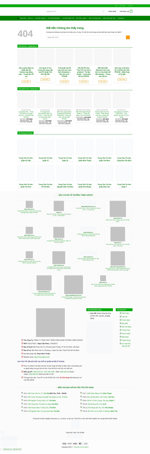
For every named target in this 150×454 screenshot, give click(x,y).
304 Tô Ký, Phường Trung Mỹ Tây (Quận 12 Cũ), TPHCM (47, 397)
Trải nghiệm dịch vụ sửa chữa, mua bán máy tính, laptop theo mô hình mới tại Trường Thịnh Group (59, 268)
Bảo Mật (125, 323)
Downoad (121, 18)
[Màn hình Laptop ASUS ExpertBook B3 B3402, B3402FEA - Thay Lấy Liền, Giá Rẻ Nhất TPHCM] (64, 99)
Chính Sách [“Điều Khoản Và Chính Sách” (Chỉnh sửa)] (126, 320)
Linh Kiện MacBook (54, 18)
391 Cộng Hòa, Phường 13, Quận (43, 404)
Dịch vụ (30, 18)
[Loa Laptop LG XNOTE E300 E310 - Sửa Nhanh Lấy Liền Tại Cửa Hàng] (121, 99)
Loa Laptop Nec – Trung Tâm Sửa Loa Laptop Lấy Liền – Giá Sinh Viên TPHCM (26, 114)
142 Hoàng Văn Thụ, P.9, (100, 407)
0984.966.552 (17, 449)
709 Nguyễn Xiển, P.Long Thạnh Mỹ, (44, 411)
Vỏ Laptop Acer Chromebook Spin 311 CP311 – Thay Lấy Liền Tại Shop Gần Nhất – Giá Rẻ (45, 115)
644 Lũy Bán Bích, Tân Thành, (100, 397)
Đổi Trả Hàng (126, 327)
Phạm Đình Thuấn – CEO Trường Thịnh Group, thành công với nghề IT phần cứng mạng (118, 269)
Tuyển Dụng (126, 340)
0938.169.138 (7, 449)
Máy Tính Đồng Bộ (95, 18)
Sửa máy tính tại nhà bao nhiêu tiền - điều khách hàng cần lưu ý (88, 259)
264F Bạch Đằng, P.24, (99, 393)
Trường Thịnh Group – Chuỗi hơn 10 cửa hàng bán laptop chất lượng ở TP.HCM (74, 297)
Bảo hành (125, 337)
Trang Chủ (22, 18)
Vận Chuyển (126, 333)
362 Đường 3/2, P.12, (97, 404)
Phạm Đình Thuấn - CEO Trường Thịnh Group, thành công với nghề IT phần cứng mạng (29, 237)
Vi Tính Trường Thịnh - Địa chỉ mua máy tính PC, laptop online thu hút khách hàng (44, 294)
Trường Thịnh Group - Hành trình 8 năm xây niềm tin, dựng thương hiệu (88, 234)
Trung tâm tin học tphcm (81, 447)
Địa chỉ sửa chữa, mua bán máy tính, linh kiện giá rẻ (118, 220)
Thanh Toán (126, 330)
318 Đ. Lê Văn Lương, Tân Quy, (100, 400)
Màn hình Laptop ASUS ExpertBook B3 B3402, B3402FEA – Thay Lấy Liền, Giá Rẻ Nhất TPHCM (64, 115)
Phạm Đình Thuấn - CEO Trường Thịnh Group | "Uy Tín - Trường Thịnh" (59, 214)
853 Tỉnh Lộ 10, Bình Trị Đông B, (102, 411)
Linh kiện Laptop (40, 18)
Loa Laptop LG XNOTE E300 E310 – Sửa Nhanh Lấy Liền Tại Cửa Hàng (121, 114)
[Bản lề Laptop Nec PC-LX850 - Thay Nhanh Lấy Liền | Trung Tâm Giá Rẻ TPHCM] (102, 99)
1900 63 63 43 (38, 372)
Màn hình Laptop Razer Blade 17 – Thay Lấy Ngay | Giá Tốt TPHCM (83, 113)
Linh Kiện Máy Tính (68, 18)
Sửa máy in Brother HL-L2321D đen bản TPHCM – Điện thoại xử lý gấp (122, 71)
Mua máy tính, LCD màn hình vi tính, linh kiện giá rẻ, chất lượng (117, 245)
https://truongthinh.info (41, 357)
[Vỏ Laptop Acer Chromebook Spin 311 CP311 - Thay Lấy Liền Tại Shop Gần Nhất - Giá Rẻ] (45, 99)
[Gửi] (103, 11)
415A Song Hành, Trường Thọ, (42, 407)
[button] (112, 11)
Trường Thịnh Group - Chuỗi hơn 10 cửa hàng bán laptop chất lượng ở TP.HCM (29, 211)
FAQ (116, 5)
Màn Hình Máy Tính (109, 18)
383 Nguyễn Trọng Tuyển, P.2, (42, 400)
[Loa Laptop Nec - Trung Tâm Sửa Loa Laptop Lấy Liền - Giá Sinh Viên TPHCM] (26, 99)
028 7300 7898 (49, 372)
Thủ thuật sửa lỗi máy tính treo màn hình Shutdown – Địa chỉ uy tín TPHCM (64, 72)
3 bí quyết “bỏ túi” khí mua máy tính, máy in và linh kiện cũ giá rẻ (59, 241)
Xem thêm (26, 81)
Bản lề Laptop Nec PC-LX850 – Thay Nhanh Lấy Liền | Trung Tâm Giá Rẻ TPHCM (102, 114)
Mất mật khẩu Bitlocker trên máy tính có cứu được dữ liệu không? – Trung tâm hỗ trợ (102, 72)
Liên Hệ (130, 5)
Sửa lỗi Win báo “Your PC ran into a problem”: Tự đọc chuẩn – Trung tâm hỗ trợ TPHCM (83, 72)
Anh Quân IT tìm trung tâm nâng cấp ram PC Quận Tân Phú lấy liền (45, 71)
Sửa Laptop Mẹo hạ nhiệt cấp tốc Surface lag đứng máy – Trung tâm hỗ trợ (26, 72)
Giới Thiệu (123, 6)
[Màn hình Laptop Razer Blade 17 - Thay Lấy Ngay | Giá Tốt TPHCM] (83, 99)
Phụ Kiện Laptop (81, 18)
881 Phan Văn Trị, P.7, (38, 393)
